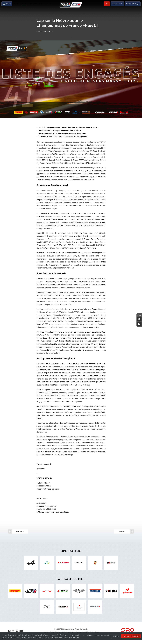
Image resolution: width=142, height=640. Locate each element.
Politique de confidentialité (84, 632)
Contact (97, 632)
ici (51, 464)
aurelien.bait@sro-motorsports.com (55, 512)
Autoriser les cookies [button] (131, 636)
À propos (45, 632)
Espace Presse (54, 632)
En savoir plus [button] (74, 637)
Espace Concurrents (68, 632)
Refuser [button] (116, 636)
